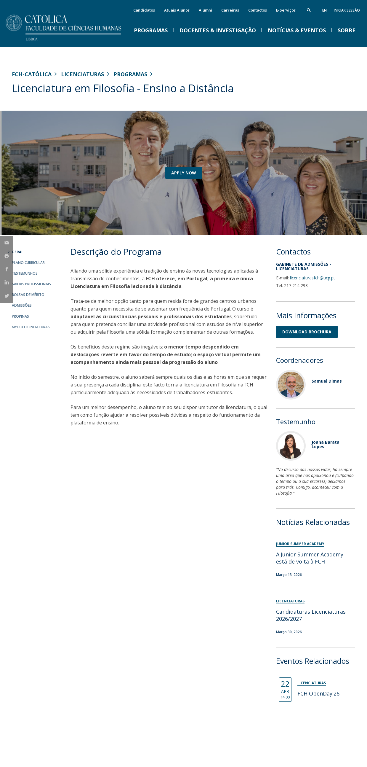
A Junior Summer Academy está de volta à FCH (309, 558)
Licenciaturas (82, 74)
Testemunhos (25, 273)
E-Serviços (286, 10)
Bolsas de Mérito (28, 294)
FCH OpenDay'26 (318, 693)
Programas (130, 74)
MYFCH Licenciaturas (31, 327)
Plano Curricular (28, 262)
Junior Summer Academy (300, 543)
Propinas (20, 316)
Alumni (205, 10)
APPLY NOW (183, 173)
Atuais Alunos (177, 10)
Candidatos (144, 10)
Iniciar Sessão (347, 10)
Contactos (257, 10)
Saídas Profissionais (31, 284)
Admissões (22, 305)
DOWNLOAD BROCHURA (306, 332)
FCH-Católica (32, 74)
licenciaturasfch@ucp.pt (312, 278)
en (324, 10)
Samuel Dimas (327, 381)
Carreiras (230, 10)
